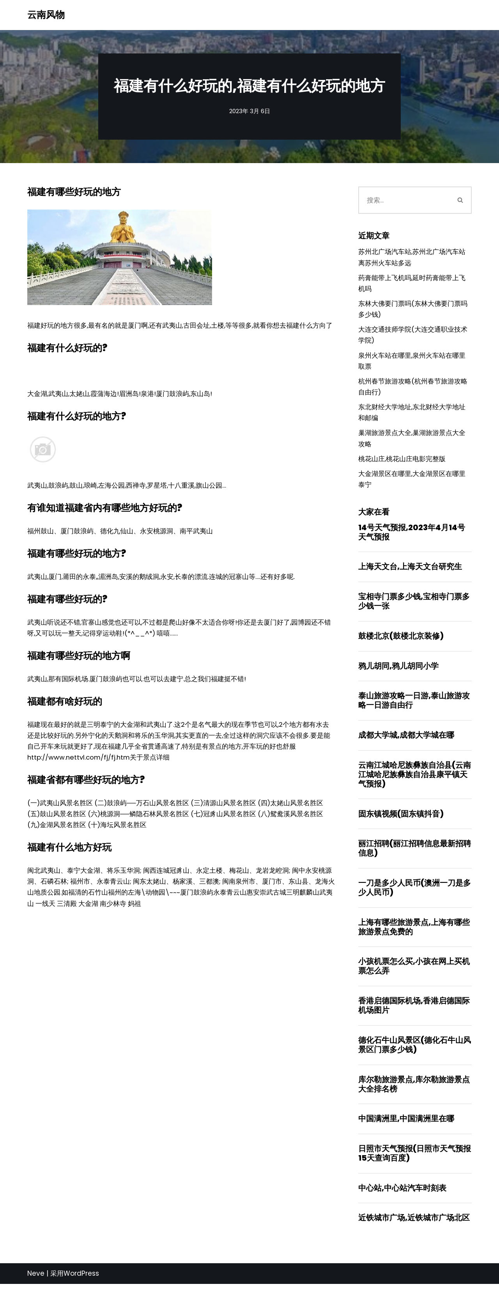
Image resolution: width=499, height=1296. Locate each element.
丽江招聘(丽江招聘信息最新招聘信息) (414, 857)
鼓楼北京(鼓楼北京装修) (401, 642)
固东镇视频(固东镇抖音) (401, 822)
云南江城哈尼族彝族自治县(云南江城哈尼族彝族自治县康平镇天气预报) (414, 782)
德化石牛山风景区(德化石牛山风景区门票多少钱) (414, 1055)
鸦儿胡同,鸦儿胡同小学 (398, 673)
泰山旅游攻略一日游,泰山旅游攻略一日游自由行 (414, 708)
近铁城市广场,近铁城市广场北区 (414, 1229)
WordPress (81, 1285)
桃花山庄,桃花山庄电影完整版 (402, 464)
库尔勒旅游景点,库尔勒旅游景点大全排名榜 (414, 1095)
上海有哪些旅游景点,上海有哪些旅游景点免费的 (414, 936)
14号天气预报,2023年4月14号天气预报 (411, 538)
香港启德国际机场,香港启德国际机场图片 (414, 1015)
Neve (35, 1285)
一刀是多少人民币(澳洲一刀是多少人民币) (414, 896)
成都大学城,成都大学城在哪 (406, 742)
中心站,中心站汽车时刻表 (402, 1199)
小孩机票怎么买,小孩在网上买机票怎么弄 (414, 976)
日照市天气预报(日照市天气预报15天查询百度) (414, 1164)
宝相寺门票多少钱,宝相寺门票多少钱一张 (414, 608)
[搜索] (404, 200)
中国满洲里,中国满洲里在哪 (406, 1129)
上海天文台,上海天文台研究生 (410, 573)
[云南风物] (46, 15)
